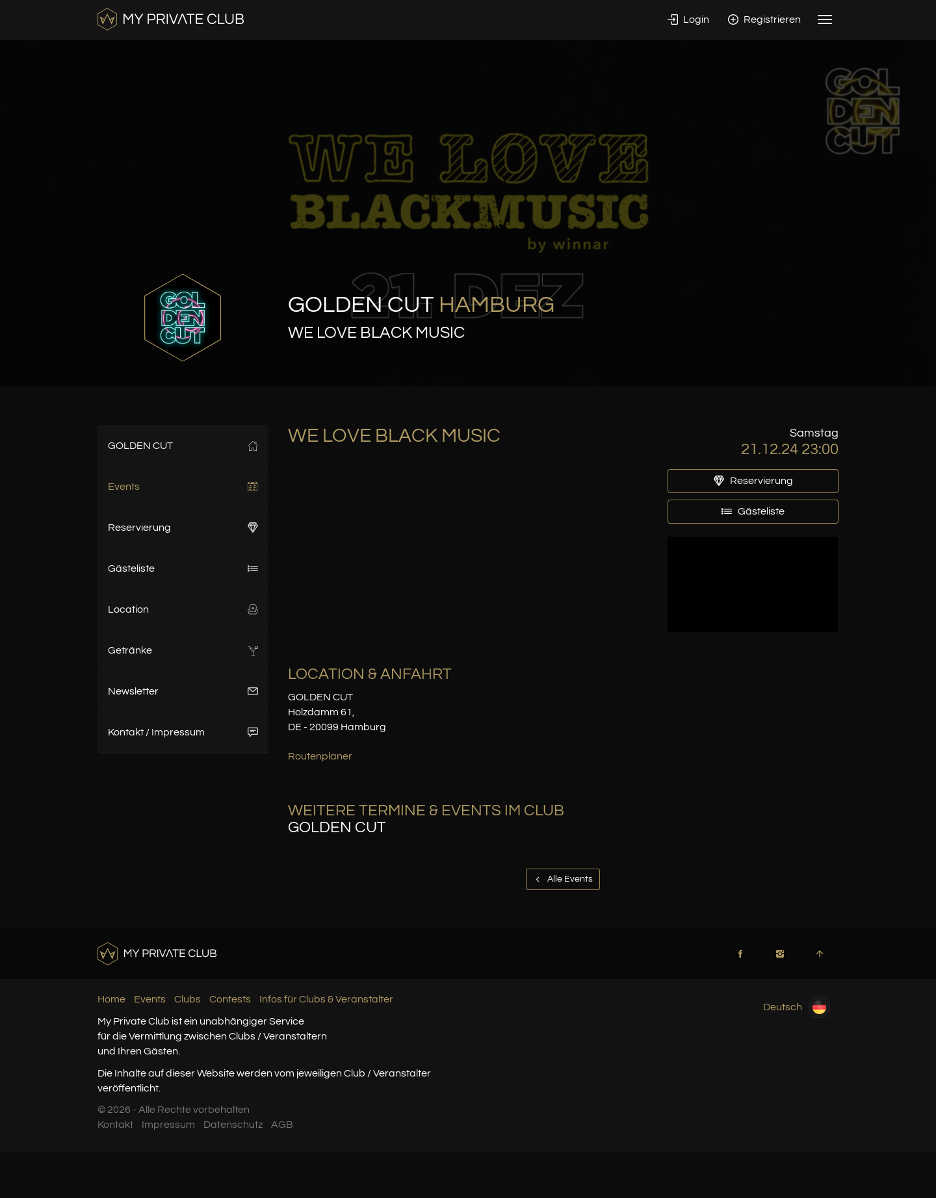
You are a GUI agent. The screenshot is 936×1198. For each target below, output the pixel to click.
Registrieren (764, 19)
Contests (230, 999)
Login (688, 19)
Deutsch (796, 1007)
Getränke (183, 650)
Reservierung (183, 527)
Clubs (187, 999)
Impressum (168, 1124)
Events (183, 486)
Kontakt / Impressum (183, 732)
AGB (282, 1124)
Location (183, 609)
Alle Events (563, 879)
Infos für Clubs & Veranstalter (326, 999)
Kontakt (115, 1124)
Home (111, 999)
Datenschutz (233, 1124)
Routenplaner (320, 756)
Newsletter (183, 691)
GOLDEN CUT (183, 446)
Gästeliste (183, 568)
